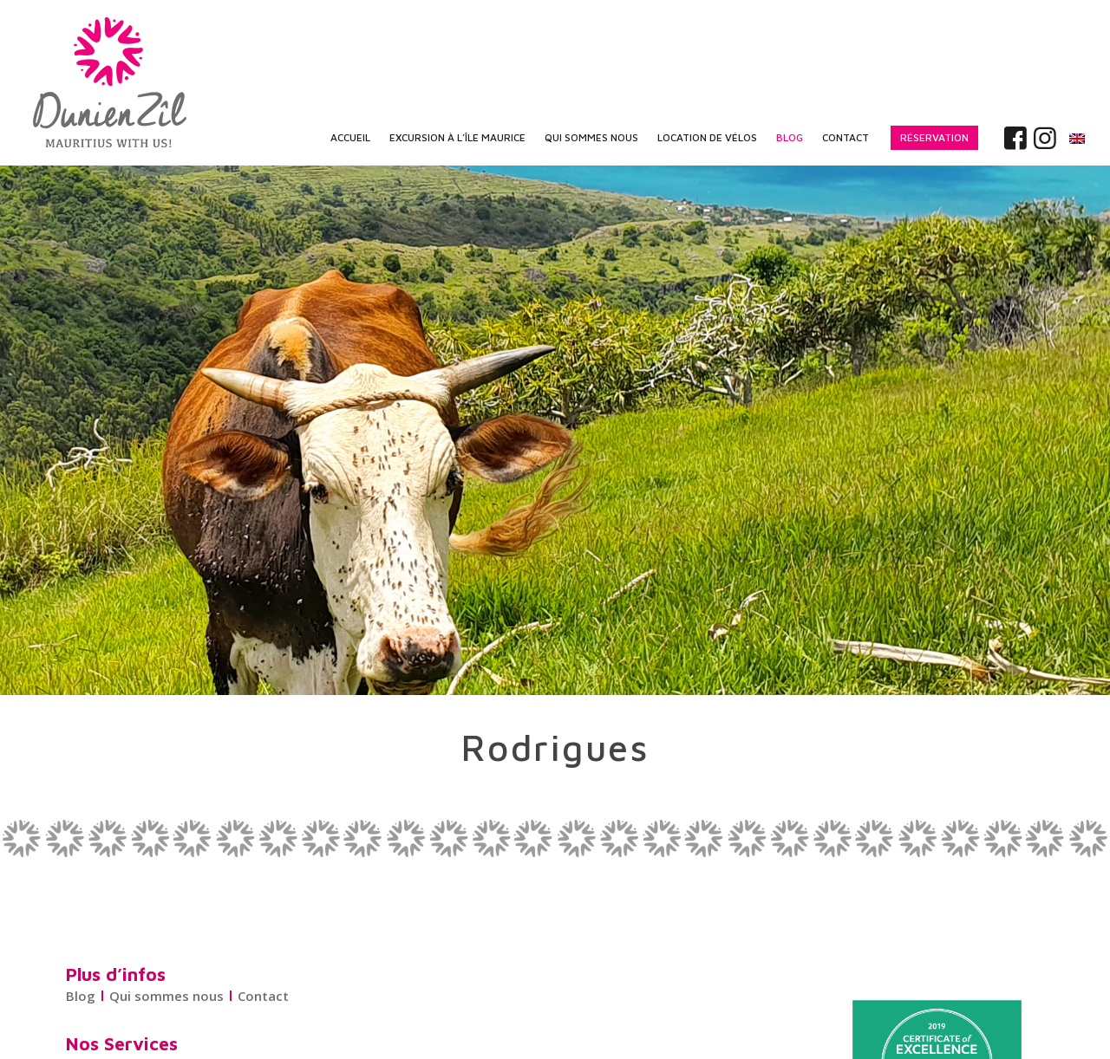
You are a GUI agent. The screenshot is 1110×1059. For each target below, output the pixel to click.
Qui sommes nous (166, 995)
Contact (263, 995)
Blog (80, 995)
